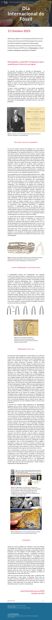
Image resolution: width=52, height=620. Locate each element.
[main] (26, 13)
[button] (2, 2)
